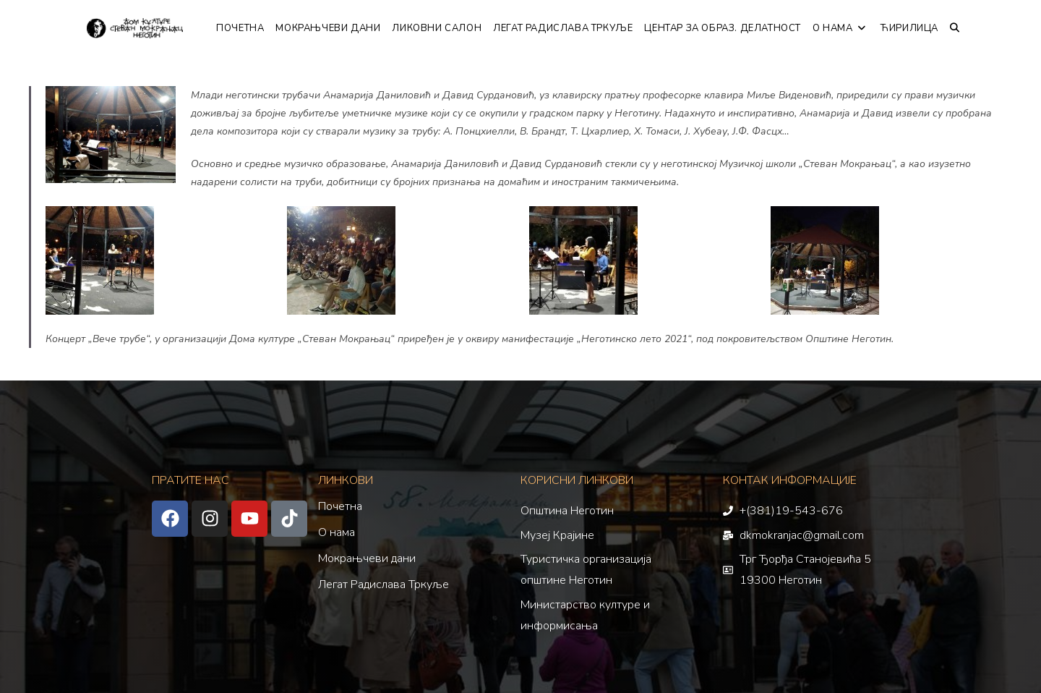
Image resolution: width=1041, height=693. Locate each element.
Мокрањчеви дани (367, 558)
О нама (336, 532)
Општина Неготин (567, 511)
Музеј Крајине (557, 535)
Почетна (340, 506)
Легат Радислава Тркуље (383, 584)
